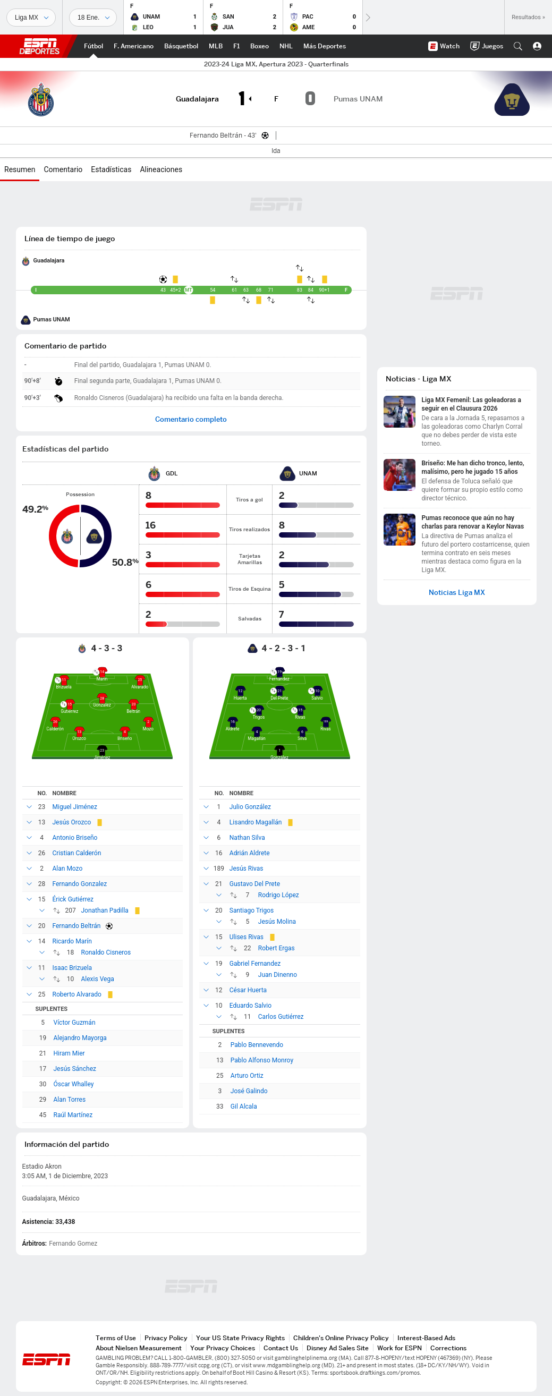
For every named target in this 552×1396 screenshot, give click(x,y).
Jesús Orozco (72, 822)
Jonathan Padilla (105, 910)
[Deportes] (31, 17)
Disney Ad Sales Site (338, 1348)
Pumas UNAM (51, 319)
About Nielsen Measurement (139, 1348)
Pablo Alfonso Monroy (262, 1060)
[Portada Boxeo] (259, 46)
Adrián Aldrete (250, 853)
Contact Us (281, 1348)
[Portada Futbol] (93, 46)
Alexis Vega (97, 979)
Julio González (250, 807)
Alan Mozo (68, 868)
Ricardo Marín (72, 941)
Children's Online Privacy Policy (341, 1338)
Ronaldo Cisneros (106, 952)
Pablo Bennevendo (257, 1045)
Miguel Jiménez (75, 807)
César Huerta (248, 990)
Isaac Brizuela (72, 968)
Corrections (448, 1348)
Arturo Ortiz (247, 1075)
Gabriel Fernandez (255, 963)
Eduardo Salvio (250, 1005)
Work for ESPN (399, 1348)
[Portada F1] (236, 46)
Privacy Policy (166, 1338)
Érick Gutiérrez (73, 899)
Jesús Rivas (247, 868)
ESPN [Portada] (39, 46)
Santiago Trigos (252, 910)
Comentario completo (191, 419)
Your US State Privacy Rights (240, 1338)
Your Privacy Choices (222, 1348)
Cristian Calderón (77, 853)
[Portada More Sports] (324, 46)
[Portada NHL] (286, 46)
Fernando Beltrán (77, 926)
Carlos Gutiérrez (281, 1016)
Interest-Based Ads (426, 1338)
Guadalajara (49, 260)
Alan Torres (70, 1099)
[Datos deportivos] (93, 17)
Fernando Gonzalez (80, 884)
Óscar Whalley (74, 1084)
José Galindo (249, 1091)
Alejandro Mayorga (80, 1038)
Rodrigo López (278, 895)
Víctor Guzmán (75, 1022)
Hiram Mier (69, 1053)
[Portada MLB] (216, 46)
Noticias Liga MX (457, 593)
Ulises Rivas (247, 937)
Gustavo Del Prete (255, 884)
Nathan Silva (247, 837)
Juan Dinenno (277, 974)
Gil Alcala (244, 1106)
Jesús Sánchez (75, 1068)
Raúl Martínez (73, 1115)
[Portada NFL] (134, 46)
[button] (518, 46)
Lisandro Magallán (256, 822)
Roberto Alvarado (77, 994)
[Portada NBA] (181, 46)
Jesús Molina (277, 921)
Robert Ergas (276, 948)
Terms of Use (116, 1338)
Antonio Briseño (75, 837)
